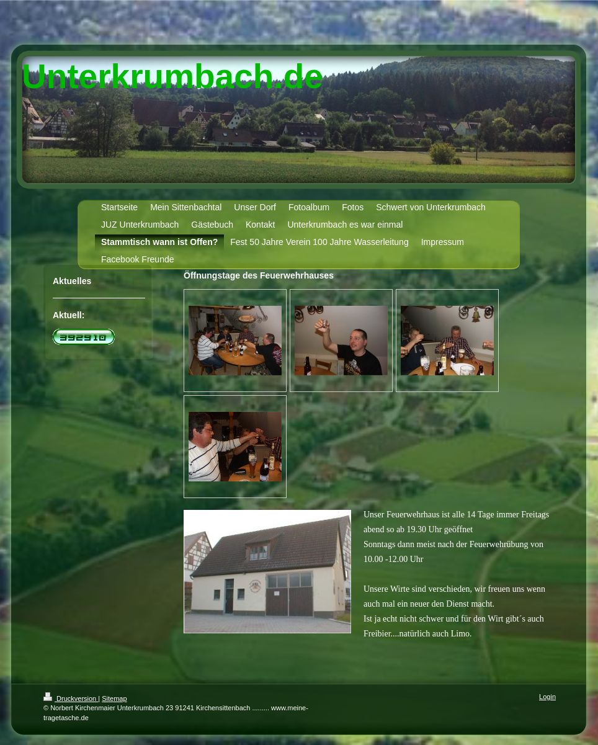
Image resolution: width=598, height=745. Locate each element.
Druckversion (70, 698)
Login (547, 696)
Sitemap (114, 698)
